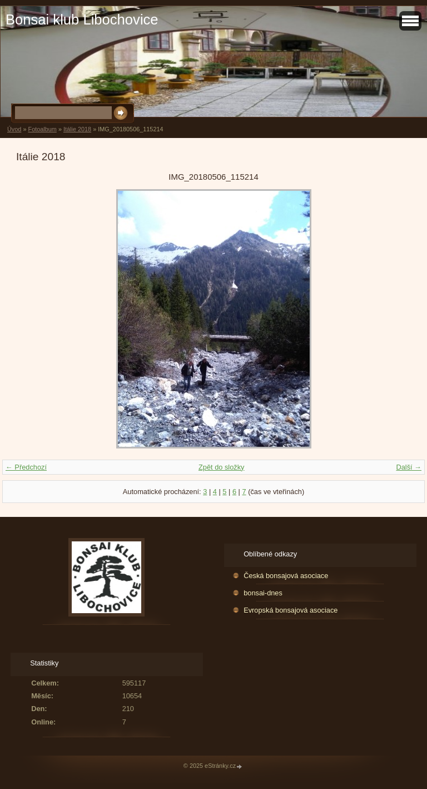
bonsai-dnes (263, 593)
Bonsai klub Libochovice (82, 19)
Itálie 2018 (77, 129)
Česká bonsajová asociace (286, 575)
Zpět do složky (221, 467)
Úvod (14, 129)
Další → (408, 467)
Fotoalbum (42, 129)
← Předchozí (26, 467)
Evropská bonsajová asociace (290, 610)
